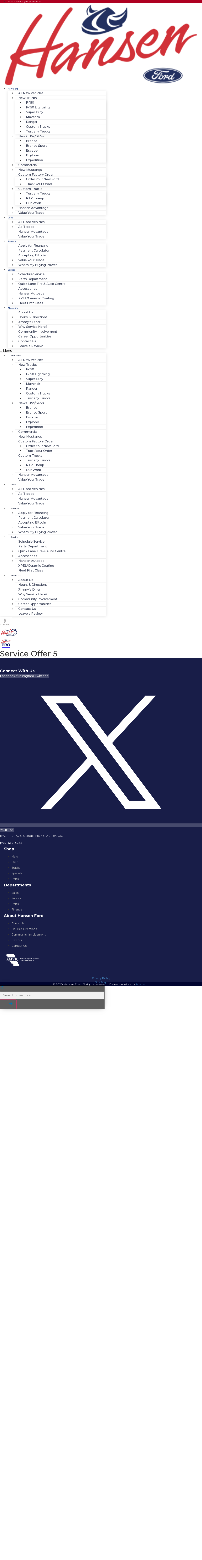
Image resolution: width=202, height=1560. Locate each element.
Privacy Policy (101, 978)
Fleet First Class (30, 303)
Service (11, 270)
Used (10, 218)
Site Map (101, 982)
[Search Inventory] (52, 995)
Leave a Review (30, 346)
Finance (12, 241)
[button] (53, 350)
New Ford (13, 89)
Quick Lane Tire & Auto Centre (41, 284)
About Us (13, 308)
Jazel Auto (142, 984)
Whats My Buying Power (37, 265)
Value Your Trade (31, 213)
